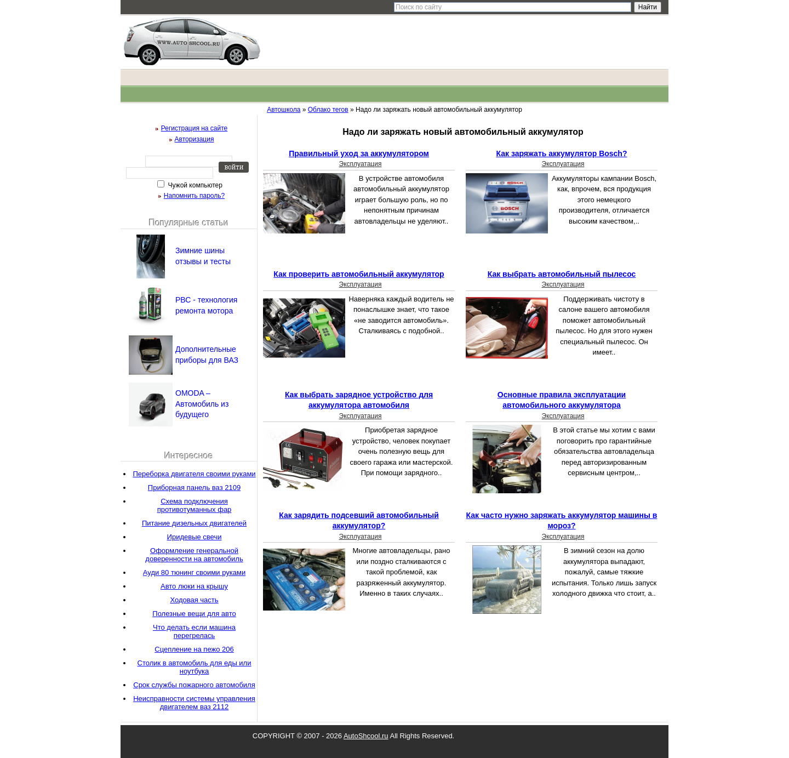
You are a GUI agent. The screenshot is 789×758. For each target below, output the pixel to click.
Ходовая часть (194, 600)
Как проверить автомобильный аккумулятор (358, 274)
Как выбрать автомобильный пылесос (562, 274)
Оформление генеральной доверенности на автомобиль (194, 554)
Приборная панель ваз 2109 (194, 487)
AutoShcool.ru (366, 736)
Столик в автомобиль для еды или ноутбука (194, 667)
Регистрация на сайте (194, 128)
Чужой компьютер (194, 185)
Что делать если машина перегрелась (194, 631)
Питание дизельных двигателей (194, 523)
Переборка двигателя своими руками (194, 474)
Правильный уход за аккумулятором (359, 153)
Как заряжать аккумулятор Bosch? (561, 153)
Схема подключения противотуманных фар (194, 505)
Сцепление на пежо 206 (194, 649)
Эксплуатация (360, 164)
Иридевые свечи (194, 537)
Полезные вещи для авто (194, 613)
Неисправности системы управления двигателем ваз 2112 (194, 702)
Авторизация (194, 139)
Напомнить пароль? (194, 196)
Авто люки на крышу (194, 586)
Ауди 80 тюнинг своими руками (194, 572)
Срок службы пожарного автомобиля (194, 685)
